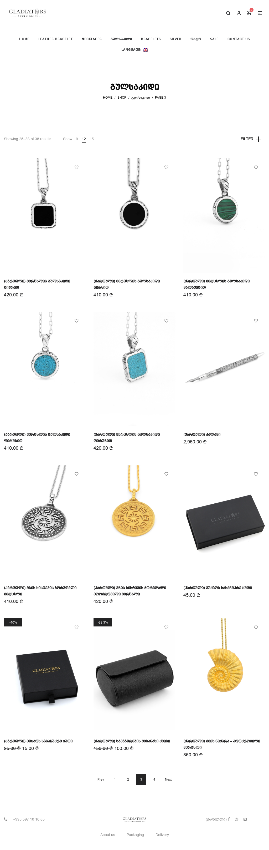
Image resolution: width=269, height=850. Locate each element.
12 (84, 138)
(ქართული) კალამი (201, 435)
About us (107, 834)
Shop (121, 97)
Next (168, 779)
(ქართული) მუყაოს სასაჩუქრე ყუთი (217, 588)
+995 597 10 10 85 (29, 819)
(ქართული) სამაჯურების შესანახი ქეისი (132, 741)
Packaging (135, 834)
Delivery (162, 834)
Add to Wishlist (76, 167)
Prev (100, 779)
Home (107, 97)
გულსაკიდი (140, 97)
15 (92, 138)
